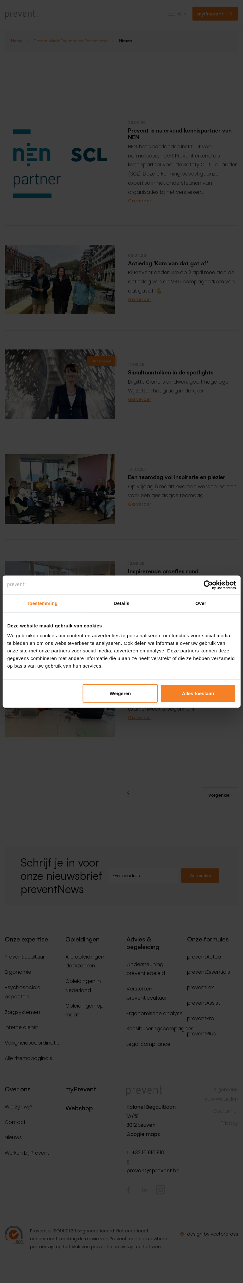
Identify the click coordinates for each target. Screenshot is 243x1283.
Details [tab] (122, 603)
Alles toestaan (198, 693)
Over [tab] (200, 603)
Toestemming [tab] (42, 603)
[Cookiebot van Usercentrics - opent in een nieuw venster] (208, 584)
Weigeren (120, 693)
